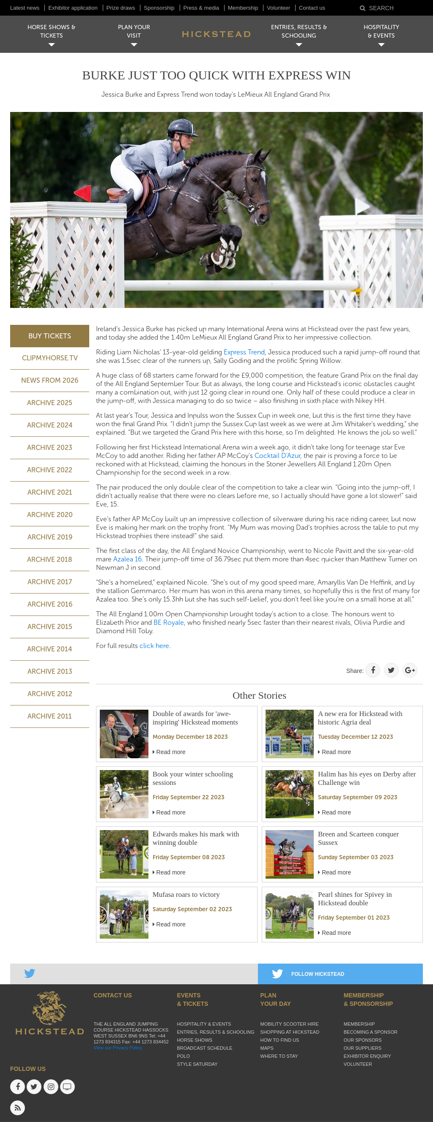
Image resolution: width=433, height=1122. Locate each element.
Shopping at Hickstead (290, 1032)
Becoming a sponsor (370, 1032)
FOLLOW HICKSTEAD (308, 974)
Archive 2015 (49, 627)
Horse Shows (194, 1040)
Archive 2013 (49, 671)
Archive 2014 (49, 649)
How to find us (279, 1040)
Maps (267, 1048)
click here (154, 646)
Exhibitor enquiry (367, 1056)
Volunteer (279, 8)
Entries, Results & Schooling (215, 1032)
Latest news (24, 8)
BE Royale (168, 622)
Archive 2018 (49, 560)
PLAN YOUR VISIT (134, 31)
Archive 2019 (49, 537)
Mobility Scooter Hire (289, 1024)
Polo (183, 1056)
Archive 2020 (50, 515)
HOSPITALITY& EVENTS (381, 31)
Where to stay (279, 1056)
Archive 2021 (49, 492)
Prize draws (121, 8)
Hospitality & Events (204, 1024)
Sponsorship (159, 8)
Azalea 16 (127, 559)
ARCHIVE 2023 (49, 448)
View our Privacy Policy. (118, 1047)
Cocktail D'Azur (277, 456)
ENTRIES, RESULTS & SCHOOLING (299, 31)
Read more (169, 752)
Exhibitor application (72, 8)
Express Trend (244, 352)
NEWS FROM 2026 (49, 380)
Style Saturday (197, 1064)
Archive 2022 (49, 470)
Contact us (312, 8)
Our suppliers (362, 1048)
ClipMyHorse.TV (50, 358)
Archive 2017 (49, 582)
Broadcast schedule (204, 1048)
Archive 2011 (49, 716)
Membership (243, 8)
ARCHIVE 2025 (49, 403)
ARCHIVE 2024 (50, 425)
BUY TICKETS (49, 336)
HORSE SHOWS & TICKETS (51, 31)
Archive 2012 (49, 694)
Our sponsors (363, 1040)
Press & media (201, 8)
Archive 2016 (49, 604)
